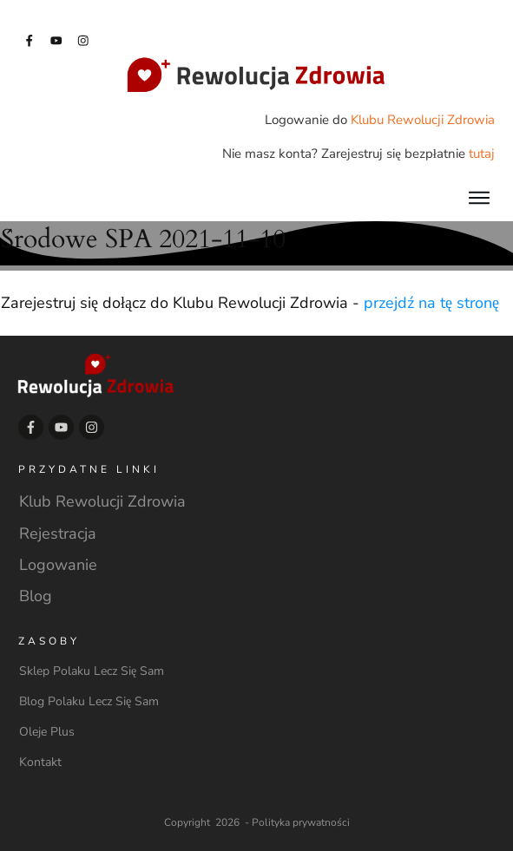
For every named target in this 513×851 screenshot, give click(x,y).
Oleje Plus (47, 731)
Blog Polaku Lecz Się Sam (89, 701)
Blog (35, 596)
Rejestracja (57, 533)
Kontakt (40, 762)
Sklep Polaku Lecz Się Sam (91, 671)
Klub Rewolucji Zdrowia (102, 501)
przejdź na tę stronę (431, 302)
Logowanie (58, 564)
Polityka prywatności (301, 822)
